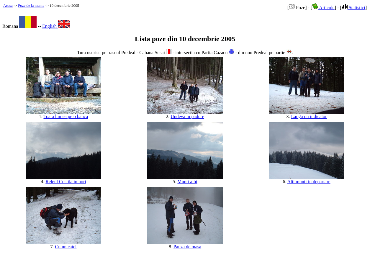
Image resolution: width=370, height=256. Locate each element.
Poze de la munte (31, 5)
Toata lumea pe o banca (65, 116)
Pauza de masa (187, 246)
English (56, 26)
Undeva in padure (187, 116)
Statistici (353, 7)
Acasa (8, 5)
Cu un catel (66, 246)
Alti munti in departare (308, 181)
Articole (323, 7)
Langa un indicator (309, 116)
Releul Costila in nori (65, 181)
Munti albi (187, 181)
